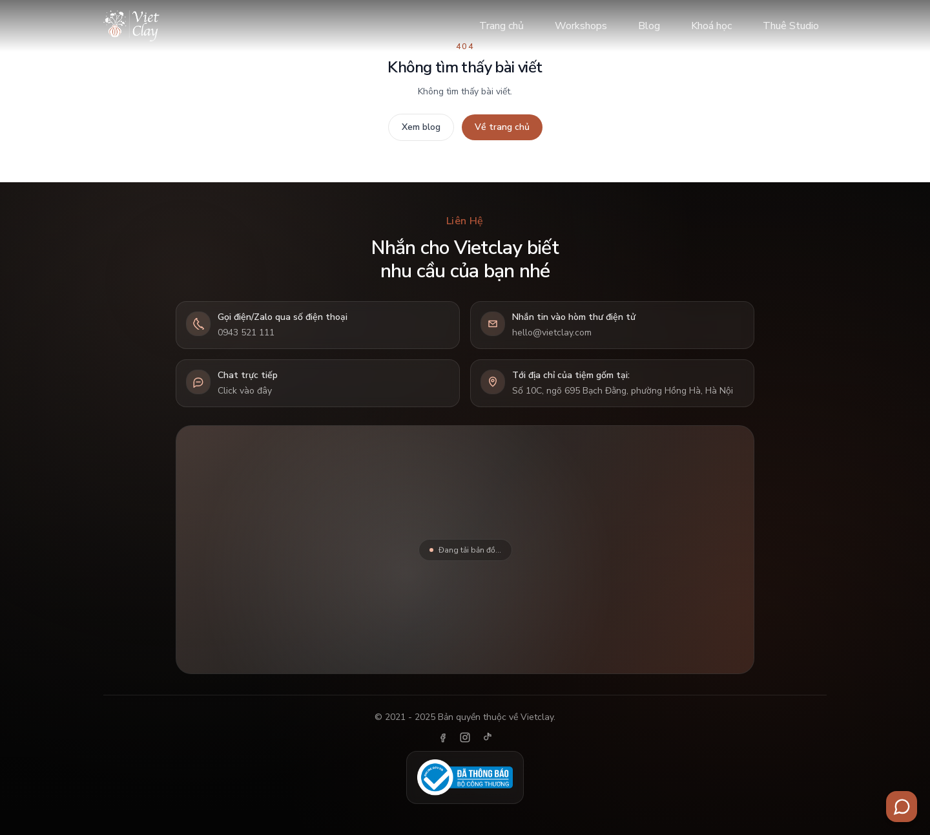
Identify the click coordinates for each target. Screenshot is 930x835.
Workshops (581, 26)
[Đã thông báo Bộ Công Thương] (465, 777)
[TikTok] (487, 737)
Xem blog (421, 127)
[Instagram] (465, 737)
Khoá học (711, 26)
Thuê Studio (791, 26)
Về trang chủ (502, 127)
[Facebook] (443, 737)
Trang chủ (501, 26)
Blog (649, 26)
